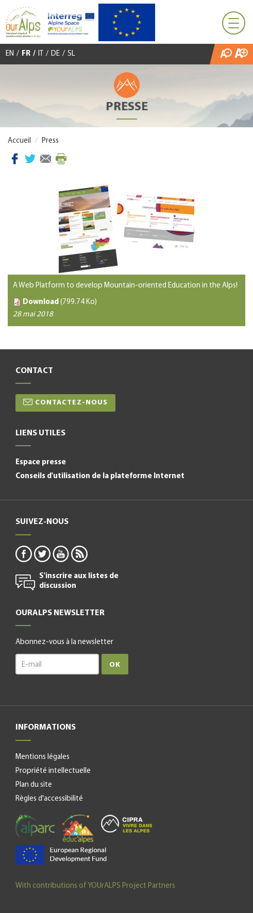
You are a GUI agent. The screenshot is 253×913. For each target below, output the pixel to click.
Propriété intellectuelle (53, 771)
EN (10, 54)
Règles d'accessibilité (49, 799)
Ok (115, 665)
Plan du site (33, 785)
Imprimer (61, 159)
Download (41, 302)
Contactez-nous (71, 403)
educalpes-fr (77, 829)
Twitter (30, 159)
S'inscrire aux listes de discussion (79, 581)
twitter (41, 553)
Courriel (45, 159)
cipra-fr (126, 824)
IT (40, 54)
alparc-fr (35, 826)
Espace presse (40, 462)
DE (55, 54)
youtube (60, 553)
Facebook (14, 159)
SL (71, 54)
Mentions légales (42, 757)
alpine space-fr (61, 855)
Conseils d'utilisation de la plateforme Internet (99, 476)
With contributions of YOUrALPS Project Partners (95, 886)
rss (79, 553)
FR (26, 54)
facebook (23, 553)
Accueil (19, 141)
